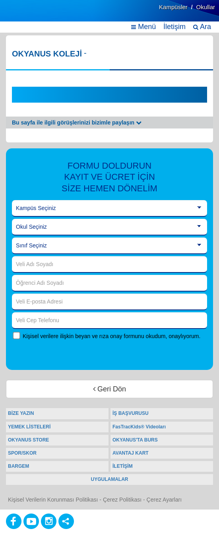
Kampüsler (173, 7)
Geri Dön (109, 389)
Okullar (205, 7)
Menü (143, 27)
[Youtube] (31, 521)
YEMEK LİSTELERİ (29, 427)
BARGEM (18, 466)
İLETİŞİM (122, 466)
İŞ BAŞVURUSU (130, 413)
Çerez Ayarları (164, 499)
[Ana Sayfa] (25, 14)
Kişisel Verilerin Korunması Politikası (53, 499)
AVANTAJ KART (130, 453)
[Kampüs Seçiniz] (109, 208)
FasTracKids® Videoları (139, 427)
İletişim (174, 27)
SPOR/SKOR (22, 453)
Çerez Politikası (122, 499)
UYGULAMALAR (109, 479)
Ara (202, 27)
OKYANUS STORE (28, 440)
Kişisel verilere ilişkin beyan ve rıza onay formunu (83, 336)
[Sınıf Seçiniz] (109, 245)
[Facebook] (13, 521)
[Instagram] (48, 521)
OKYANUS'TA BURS (135, 440)
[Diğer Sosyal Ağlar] (66, 521)
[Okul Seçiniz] (109, 227)
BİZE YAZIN (21, 413)
